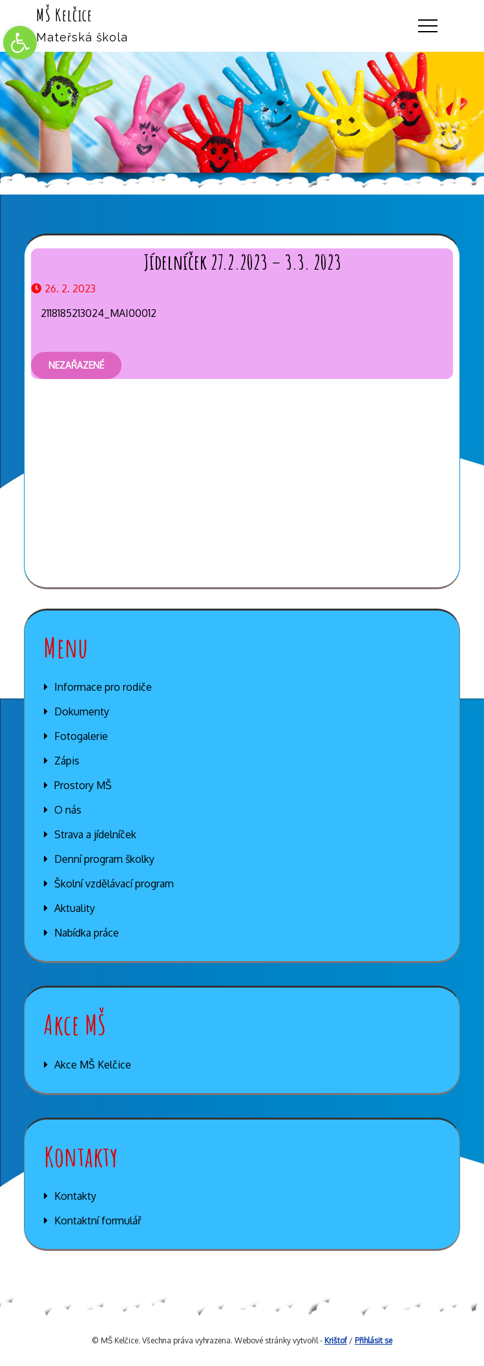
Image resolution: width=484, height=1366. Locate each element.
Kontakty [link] (75, 1195)
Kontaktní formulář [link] (98, 1220)
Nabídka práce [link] (86, 932)
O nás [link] (67, 809)
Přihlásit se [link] (373, 1340)
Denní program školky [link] (104, 858)
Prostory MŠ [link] (83, 785)
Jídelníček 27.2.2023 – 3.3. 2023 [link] (242, 261)
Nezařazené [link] (76, 365)
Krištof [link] (335, 1340)
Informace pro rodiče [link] (103, 686)
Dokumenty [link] (81, 711)
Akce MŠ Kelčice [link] (92, 1064)
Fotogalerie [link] (81, 736)
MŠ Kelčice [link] (64, 15)
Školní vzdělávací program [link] (114, 883)
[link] (20, 43)
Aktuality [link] (74, 908)
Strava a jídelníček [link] (95, 834)
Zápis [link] (66, 760)
